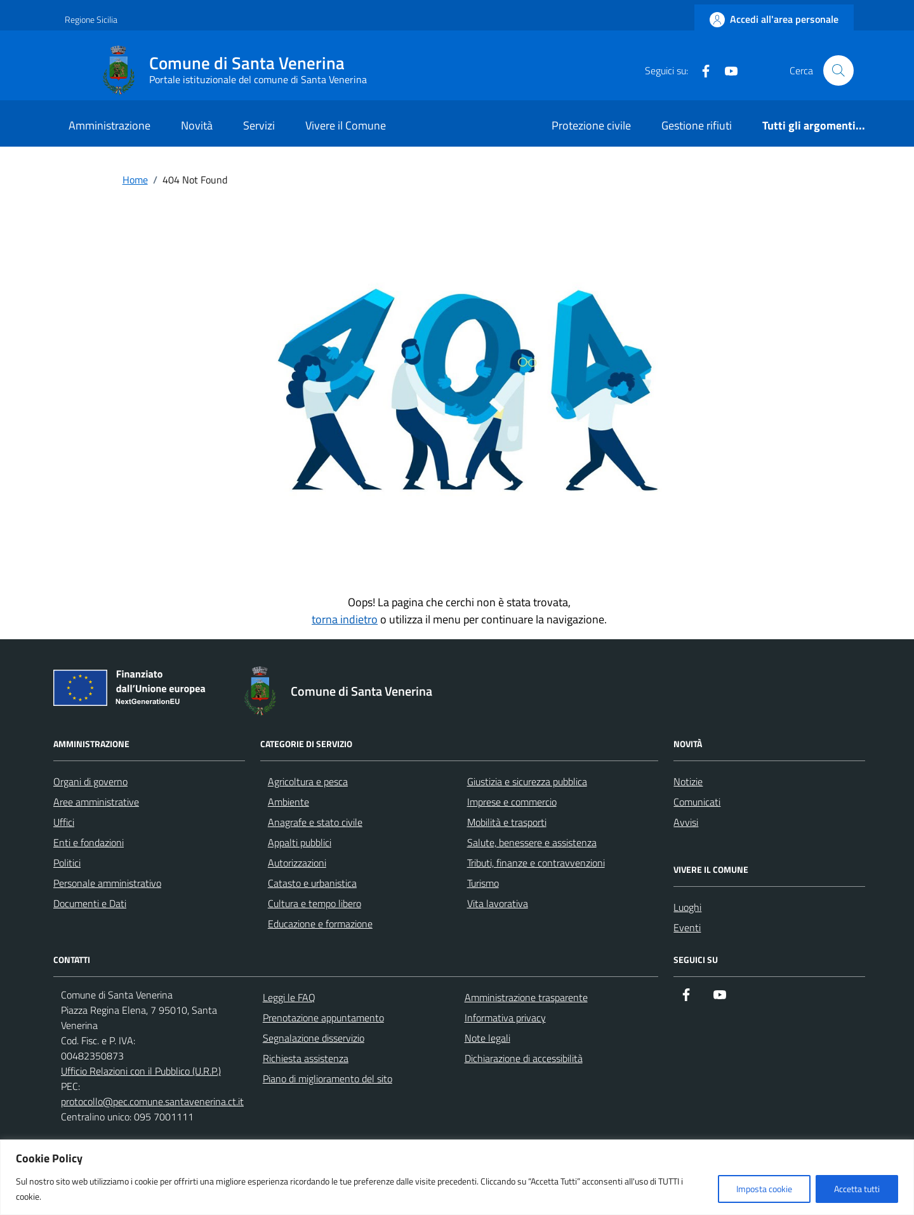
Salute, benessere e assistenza (532, 842)
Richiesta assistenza (305, 1058)
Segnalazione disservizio (313, 1038)
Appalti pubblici (299, 842)
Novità (197, 125)
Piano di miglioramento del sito (327, 1078)
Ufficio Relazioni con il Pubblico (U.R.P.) (141, 1071)
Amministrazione (109, 125)
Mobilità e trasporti (506, 822)
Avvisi (685, 822)
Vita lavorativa (497, 903)
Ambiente (288, 801)
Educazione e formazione (320, 923)
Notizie (688, 781)
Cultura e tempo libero (314, 903)
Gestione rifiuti (696, 125)
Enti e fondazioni (88, 842)
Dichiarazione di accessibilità (524, 1058)
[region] (457, 1177)
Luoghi (687, 907)
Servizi (259, 125)
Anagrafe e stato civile (315, 822)
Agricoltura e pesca (308, 781)
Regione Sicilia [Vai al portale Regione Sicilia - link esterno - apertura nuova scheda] (91, 19)
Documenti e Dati (89, 903)
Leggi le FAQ (289, 997)
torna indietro (345, 619)
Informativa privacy (505, 1017)
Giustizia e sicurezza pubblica (527, 781)
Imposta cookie (764, 1188)
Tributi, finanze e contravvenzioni (536, 862)
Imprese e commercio (512, 801)
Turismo (483, 883)
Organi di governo (90, 781)
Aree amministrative (96, 801)
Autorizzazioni (297, 862)
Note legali (487, 1038)
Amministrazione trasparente (526, 997)
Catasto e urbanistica (312, 883)
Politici (67, 862)
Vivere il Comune (345, 125)
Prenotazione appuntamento (323, 1017)
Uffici (63, 822)
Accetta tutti (857, 1188)
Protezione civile (591, 125)
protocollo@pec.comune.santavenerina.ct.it (152, 1101)
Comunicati (696, 801)
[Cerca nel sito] (838, 70)
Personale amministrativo (107, 883)
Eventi (687, 927)
